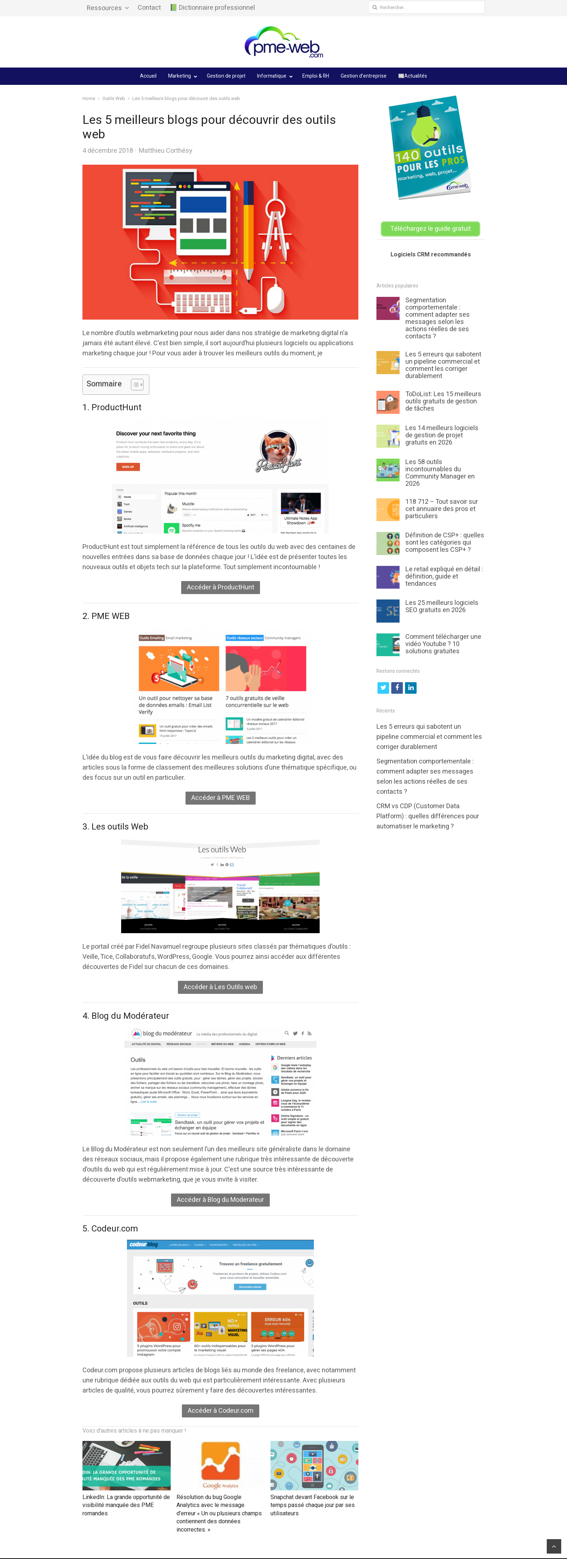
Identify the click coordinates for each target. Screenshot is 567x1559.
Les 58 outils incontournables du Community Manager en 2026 (440, 472)
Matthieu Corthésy (165, 151)
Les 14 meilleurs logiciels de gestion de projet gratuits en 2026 (441, 435)
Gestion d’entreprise (364, 76)
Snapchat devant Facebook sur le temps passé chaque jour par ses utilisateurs (312, 1505)
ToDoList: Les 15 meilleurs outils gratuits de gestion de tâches (443, 401)
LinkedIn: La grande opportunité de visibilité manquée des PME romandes (126, 1505)
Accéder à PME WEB (220, 798)
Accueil (148, 76)
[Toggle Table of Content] (133, 384)
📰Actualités (412, 76)
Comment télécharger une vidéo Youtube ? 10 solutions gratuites (443, 643)
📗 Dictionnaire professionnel (212, 8)
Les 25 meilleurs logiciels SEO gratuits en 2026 (441, 605)
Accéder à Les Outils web (220, 987)
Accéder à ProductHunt (220, 587)
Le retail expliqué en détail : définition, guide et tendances (444, 576)
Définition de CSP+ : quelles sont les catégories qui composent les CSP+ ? (444, 542)
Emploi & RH (315, 76)
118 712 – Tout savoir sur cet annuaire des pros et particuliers (441, 508)
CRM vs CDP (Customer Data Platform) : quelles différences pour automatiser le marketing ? (427, 816)
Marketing (179, 76)
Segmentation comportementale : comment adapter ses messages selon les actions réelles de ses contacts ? (437, 318)
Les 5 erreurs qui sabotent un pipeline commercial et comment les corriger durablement (443, 365)
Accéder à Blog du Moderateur (220, 1200)
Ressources (104, 8)
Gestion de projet (226, 76)
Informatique (271, 76)
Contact (149, 8)
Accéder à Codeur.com (220, 1411)
